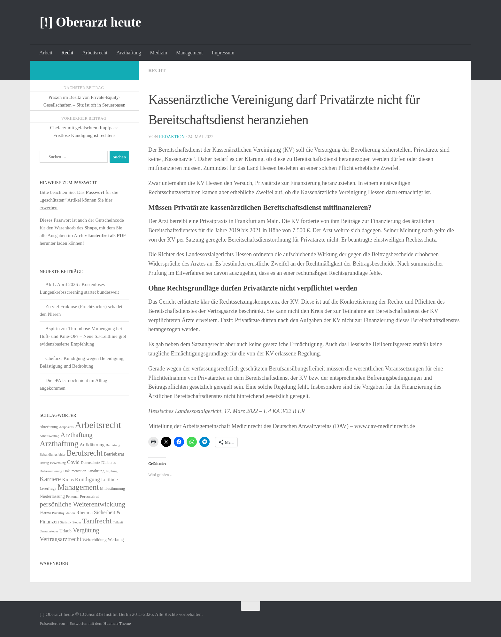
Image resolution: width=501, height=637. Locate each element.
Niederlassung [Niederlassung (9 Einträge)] (52, 496)
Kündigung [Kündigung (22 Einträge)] (87, 479)
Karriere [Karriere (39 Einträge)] (50, 478)
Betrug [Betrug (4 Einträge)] (44, 463)
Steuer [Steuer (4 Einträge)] (77, 522)
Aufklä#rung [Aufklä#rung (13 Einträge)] (92, 444)
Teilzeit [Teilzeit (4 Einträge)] (118, 522)
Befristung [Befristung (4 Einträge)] (113, 445)
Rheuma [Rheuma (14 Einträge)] (84, 512)
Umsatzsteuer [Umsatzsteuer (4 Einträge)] (49, 531)
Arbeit (45, 52)
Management (189, 52)
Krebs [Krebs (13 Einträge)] (68, 479)
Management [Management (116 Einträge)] (78, 487)
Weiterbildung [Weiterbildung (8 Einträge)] (94, 539)
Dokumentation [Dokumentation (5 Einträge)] (74, 471)
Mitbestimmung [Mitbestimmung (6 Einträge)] (112, 488)
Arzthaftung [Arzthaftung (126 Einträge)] (59, 443)
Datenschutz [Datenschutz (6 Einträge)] (90, 462)
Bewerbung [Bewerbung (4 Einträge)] (58, 463)
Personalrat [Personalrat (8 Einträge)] (89, 496)
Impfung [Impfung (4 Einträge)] (112, 471)
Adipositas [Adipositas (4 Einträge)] (66, 427)
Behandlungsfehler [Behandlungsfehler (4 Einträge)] (53, 454)
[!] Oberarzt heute (90, 22)
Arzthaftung (128, 52)
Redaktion (172, 136)
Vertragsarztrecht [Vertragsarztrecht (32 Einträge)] (60, 539)
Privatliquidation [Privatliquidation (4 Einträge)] (63, 513)
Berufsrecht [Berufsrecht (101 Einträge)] (84, 453)
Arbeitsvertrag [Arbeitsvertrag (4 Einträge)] (49, 436)
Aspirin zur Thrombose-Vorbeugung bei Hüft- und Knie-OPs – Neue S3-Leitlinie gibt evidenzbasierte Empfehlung (83, 336)
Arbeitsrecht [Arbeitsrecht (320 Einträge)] (98, 425)
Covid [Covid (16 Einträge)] (73, 462)
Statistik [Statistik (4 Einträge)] (65, 522)
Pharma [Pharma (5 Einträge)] (45, 513)
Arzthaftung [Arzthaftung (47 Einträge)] (76, 434)
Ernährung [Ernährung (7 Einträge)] (95, 471)
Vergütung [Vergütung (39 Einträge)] (86, 530)
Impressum (223, 52)
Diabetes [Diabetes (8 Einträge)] (108, 462)
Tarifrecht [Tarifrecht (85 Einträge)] (97, 521)
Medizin (158, 52)
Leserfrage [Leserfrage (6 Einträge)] (48, 488)
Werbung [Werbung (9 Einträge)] (116, 539)
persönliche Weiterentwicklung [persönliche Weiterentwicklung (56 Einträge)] (82, 504)
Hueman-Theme (117, 623)
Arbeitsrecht (94, 52)
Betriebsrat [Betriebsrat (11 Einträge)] (114, 454)
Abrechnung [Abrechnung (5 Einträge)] (49, 427)
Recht (67, 52)
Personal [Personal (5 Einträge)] (72, 496)
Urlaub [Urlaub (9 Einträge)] (65, 531)
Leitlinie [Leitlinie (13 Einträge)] (109, 479)
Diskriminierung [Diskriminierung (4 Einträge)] (51, 471)
